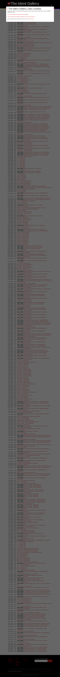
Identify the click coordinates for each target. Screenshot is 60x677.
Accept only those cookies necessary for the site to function (21, 16)
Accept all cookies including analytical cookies (17, 14)
